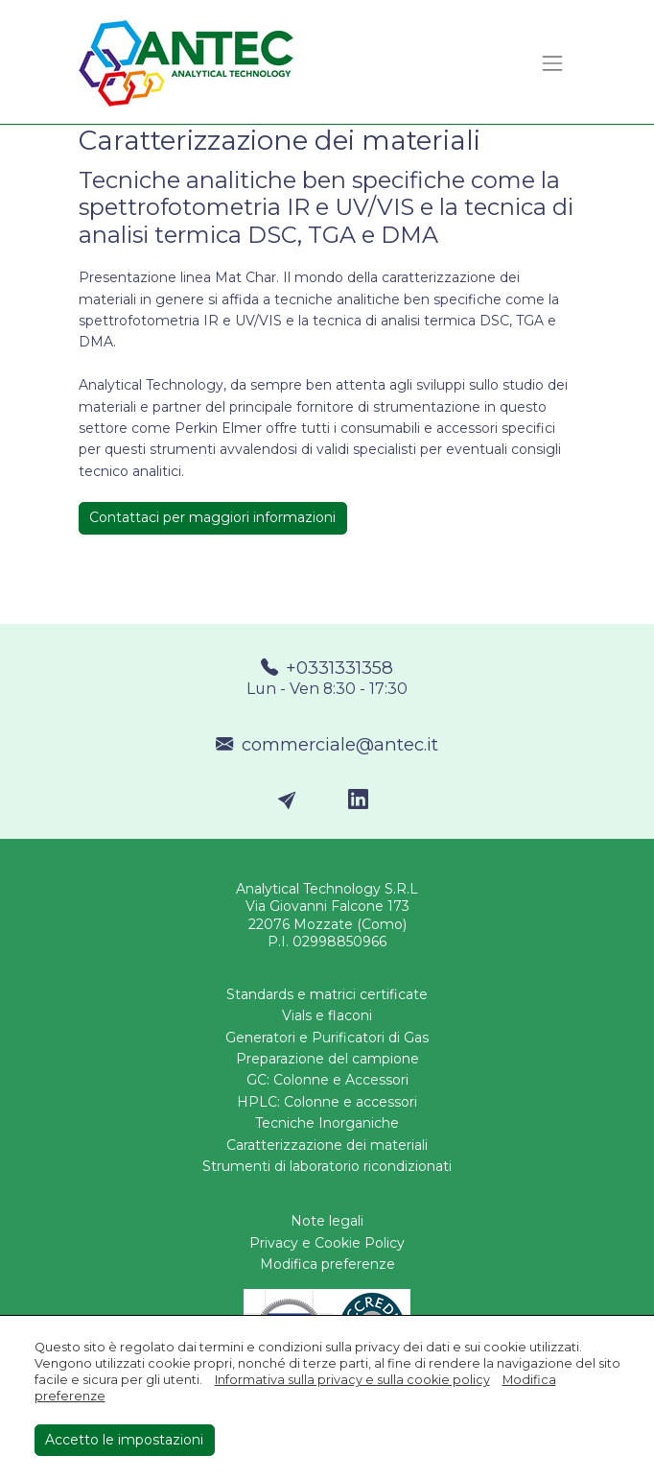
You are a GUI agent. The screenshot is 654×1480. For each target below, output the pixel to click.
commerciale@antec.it (326, 744)
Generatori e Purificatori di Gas (327, 1037)
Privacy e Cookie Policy (327, 1243)
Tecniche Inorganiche (327, 1123)
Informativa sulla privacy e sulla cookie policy (352, 1380)
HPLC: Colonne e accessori (327, 1101)
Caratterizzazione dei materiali (327, 1145)
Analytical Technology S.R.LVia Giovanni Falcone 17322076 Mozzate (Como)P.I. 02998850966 (327, 915)
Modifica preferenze (327, 1264)
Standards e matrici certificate (327, 994)
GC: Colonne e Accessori (327, 1079)
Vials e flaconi (327, 1015)
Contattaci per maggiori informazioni (212, 517)
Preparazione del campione (327, 1058)
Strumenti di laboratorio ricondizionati (327, 1166)
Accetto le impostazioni (124, 1439)
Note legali (327, 1220)
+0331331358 (327, 678)
